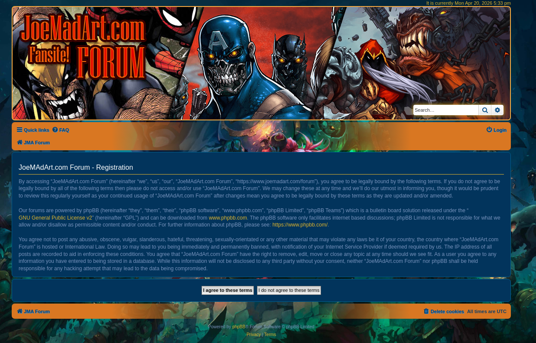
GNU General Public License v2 (55, 218)
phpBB (238, 326)
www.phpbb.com (228, 218)
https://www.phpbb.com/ (300, 225)
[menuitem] (60, 130)
